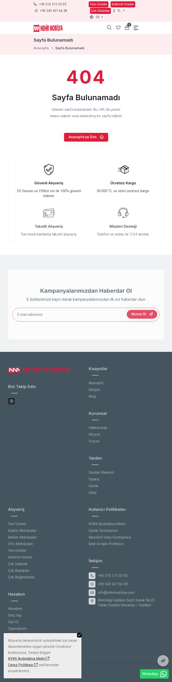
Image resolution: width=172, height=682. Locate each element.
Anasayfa (41, 48)
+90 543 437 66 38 (51, 11)
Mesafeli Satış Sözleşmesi (110, 538)
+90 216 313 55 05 (50, 4)
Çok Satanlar (100, 11)
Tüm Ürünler (17, 525)
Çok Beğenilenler (21, 578)
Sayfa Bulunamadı (69, 48)
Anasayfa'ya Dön (86, 137)
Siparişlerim (17, 630)
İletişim (94, 391)
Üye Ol (13, 623)
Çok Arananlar (18, 572)
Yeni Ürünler (98, 4)
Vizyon (94, 442)
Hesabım (15, 610)
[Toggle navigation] (135, 28)
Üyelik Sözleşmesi (103, 532)
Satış (93, 494)
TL (117, 11)
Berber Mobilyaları (22, 538)
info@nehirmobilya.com (111, 594)
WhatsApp (154, 674)
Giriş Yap (15, 616)
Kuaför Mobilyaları (22, 532)
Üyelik (93, 487)
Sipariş (94, 480)
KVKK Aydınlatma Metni (107, 525)
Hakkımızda (98, 429)
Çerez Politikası (23, 665)
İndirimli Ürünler (123, 4)
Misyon (94, 436)
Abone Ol (142, 315)
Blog (92, 397)
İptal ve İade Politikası (106, 545)
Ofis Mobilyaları (20, 545)
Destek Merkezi (101, 474)
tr (95, 17)
